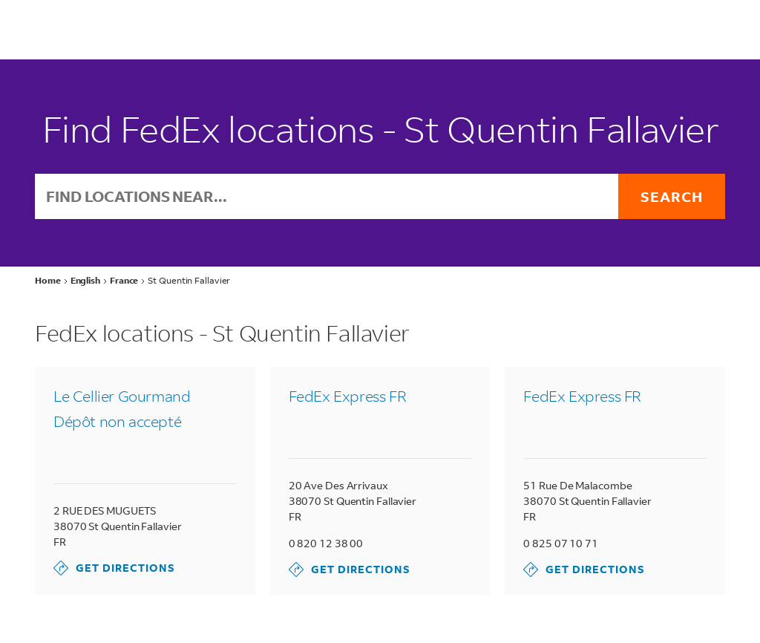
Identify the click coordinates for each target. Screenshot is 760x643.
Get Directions (114, 568)
